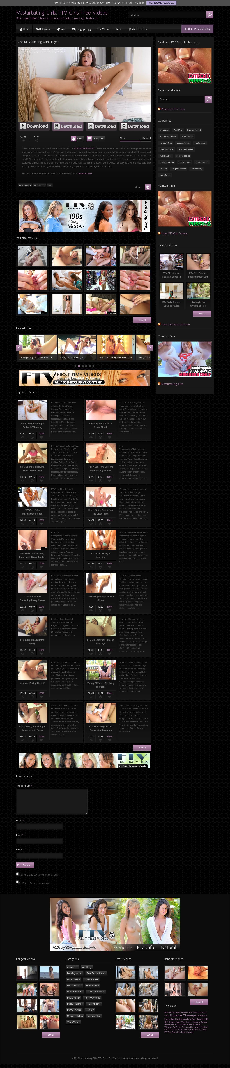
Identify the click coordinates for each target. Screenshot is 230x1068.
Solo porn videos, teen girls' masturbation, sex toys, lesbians (57, 18)
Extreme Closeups (183, 1020)
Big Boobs (177, 1031)
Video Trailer (165, 175)
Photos (118, 29)
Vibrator (168, 1031)
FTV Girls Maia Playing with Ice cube (32, 256)
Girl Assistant (187, 136)
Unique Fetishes (179, 169)
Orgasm (172, 1026)
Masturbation (25, 185)
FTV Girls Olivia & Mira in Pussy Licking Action (66, 280)
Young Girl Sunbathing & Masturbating (77, 347)
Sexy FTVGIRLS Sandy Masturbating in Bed (101, 304)
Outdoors (202, 1020)
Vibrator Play (196, 169)
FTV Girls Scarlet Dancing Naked (66, 304)
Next (150, 348)
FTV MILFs (103, 29)
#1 (75, 148)
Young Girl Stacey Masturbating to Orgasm (116, 347)
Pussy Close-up (183, 156)
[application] (84, 84)
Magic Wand (180, 1026)
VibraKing (187, 1023)
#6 (90, 148)
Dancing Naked (194, 130)
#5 (87, 148)
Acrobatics (164, 130)
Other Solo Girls (167, 149)
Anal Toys (187, 1034)
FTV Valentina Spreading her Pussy (32, 280)
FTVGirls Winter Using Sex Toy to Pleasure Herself (32, 304)
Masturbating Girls (172, 384)
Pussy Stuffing (202, 162)
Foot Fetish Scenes (168, 136)
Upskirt (178, 1017)
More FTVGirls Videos (174, 233)
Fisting (171, 1017)
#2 (78, 148)
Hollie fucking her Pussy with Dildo (101, 256)
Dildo (166, 1017)
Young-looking (180, 1029)
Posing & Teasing (186, 149)
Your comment (24, 786)
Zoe (50, 185)
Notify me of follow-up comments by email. (39, 879)
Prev (19, 348)
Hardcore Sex (166, 143)
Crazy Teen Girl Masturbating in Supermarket (101, 280)
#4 (84, 148)
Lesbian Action (183, 143)
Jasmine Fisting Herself (66, 256)
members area (85, 173)
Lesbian (179, 1023)
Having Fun (169, 1029)
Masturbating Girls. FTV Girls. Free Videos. (62, 13)
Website (20, 854)
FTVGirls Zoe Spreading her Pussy (135, 280)
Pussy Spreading (194, 1029)
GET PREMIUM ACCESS (161, 3)
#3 (81, 148)
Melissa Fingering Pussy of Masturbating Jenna (135, 256)
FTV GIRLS (59, 3)
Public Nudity (165, 156)
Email (19, 839)
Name (20, 825)
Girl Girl (167, 1034)
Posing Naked (170, 1023)
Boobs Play (176, 1036)
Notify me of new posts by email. (34, 887)
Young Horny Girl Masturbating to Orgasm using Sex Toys (38, 347)
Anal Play (178, 130)
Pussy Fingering (167, 162)
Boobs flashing (187, 1036)
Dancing (204, 1026)
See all (142, 320)
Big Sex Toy (196, 1034)
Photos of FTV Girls (173, 109)
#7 (93, 148)
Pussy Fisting (184, 162)
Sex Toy (163, 169)
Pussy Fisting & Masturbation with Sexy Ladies (135, 304)
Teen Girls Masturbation (175, 324)
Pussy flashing (197, 1023)
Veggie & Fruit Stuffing (190, 1017)
